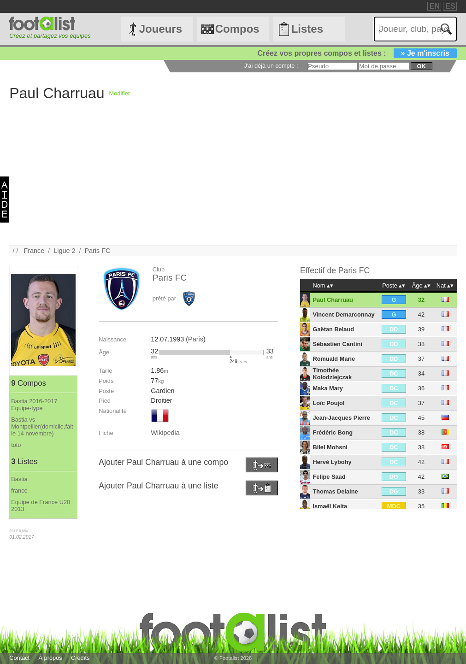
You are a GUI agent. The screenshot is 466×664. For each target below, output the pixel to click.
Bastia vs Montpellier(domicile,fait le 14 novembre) (42, 426)
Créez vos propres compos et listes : (356, 53)
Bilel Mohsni (330, 447)
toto (16, 444)
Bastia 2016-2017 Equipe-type (34, 404)
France (34, 250)
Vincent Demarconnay (343, 314)
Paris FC (97, 250)
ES (450, 6)
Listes (307, 29)
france (19, 490)
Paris (195, 339)
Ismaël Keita (330, 506)
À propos (50, 657)
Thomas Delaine (335, 491)
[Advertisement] (233, 180)
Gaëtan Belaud (333, 329)
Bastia (19, 479)
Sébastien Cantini (337, 344)
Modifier (119, 93)
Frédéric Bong (333, 432)
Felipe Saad (329, 476)
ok (421, 66)
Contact (19, 657)
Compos (237, 29)
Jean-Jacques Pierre (341, 417)
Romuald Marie (334, 358)
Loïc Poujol (328, 403)
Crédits (80, 657)
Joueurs (160, 29)
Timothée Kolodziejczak (332, 374)
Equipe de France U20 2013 (40, 505)
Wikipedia (165, 432)
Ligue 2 (64, 250)
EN (435, 6)
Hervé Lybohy (332, 461)
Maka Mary (327, 388)
